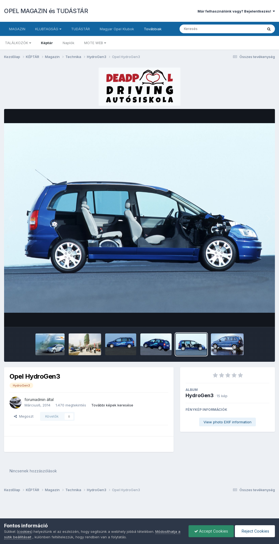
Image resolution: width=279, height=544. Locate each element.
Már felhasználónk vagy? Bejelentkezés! (236, 11)
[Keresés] (206, 29)
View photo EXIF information (227, 422)
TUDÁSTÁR (80, 29)
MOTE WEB (95, 43)
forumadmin (35, 399)
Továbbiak (153, 29)
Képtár (47, 43)
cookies (24, 531)
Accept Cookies (211, 531)
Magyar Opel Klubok (117, 29)
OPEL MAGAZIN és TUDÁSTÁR (46, 10)
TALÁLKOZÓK (18, 43)
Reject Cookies (255, 531)
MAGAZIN (17, 29)
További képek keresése (112, 405)
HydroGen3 (200, 395)
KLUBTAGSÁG (48, 29)
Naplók (68, 43)
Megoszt (24, 416)
